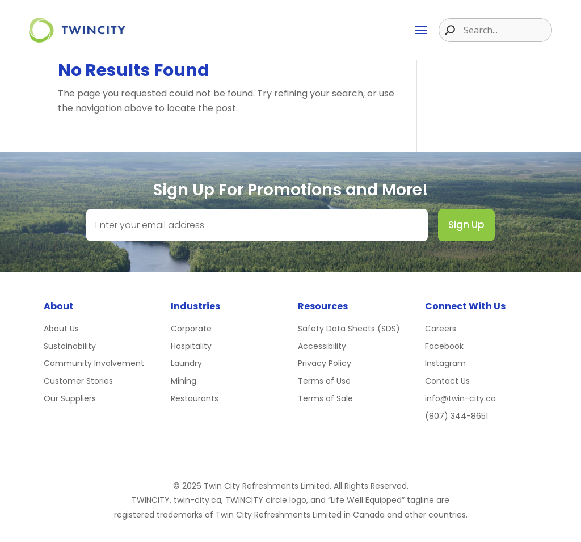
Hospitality (191, 346)
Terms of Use (324, 380)
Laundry (186, 363)
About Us (61, 328)
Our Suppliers (70, 398)
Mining (183, 380)
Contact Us (447, 380)
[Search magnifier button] (447, 30)
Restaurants (194, 398)
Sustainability (70, 346)
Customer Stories (78, 380)
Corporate (191, 328)
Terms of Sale (325, 398)
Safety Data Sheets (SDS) (349, 328)
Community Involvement (94, 363)
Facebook (444, 346)
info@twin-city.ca (460, 398)
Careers (440, 328)
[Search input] (506, 30)
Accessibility (322, 346)
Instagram (445, 363)
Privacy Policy (324, 363)
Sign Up (466, 225)
